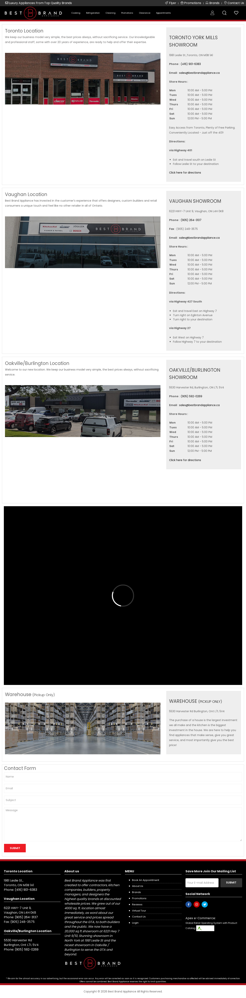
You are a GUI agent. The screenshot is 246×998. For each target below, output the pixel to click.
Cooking (75, 12)
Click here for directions (185, 173)
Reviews (137, 904)
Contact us (139, 916)
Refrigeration (93, 12)
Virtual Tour (139, 910)
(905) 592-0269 (191, 396)
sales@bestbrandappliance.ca (199, 73)
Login (135, 923)
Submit (231, 882)
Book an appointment (145, 880)
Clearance (144, 12)
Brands (136, 892)
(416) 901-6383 (191, 64)
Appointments (163, 12)
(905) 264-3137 (191, 220)
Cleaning (110, 12)
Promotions (127, 12)
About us (137, 886)
